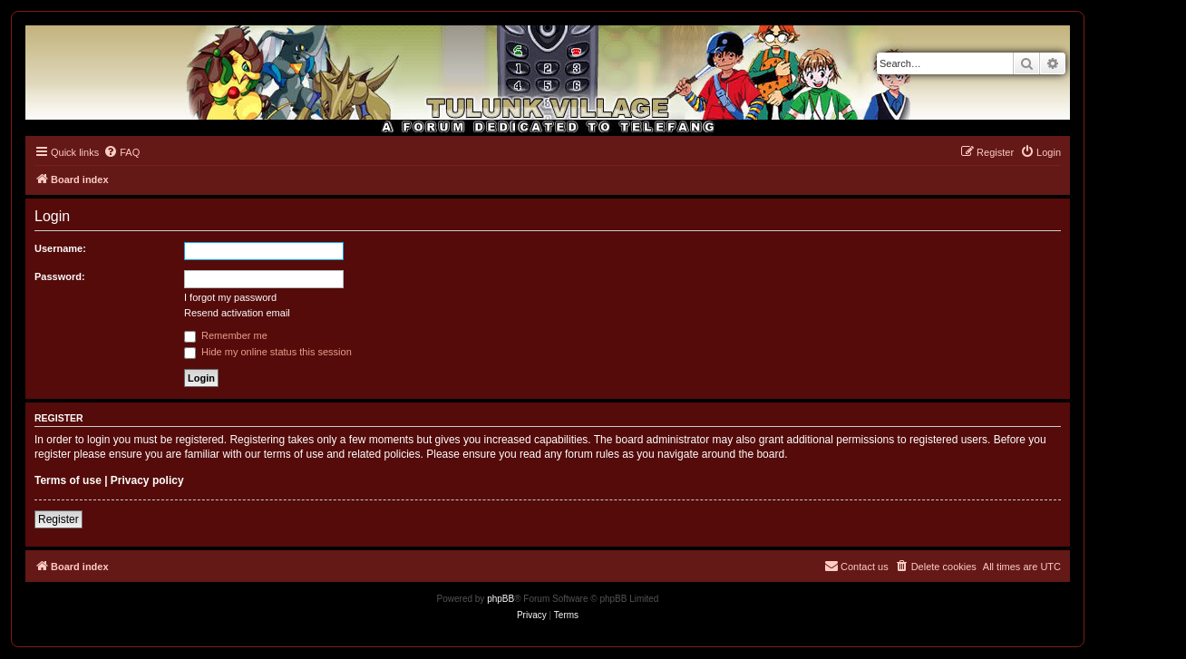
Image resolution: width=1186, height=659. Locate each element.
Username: (60, 248)
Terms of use (68, 480)
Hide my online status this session (268, 351)
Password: (59, 276)
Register (58, 519)
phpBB (500, 599)
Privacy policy (147, 480)
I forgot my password (230, 297)
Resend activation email (237, 312)
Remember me (225, 335)
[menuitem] (121, 152)
